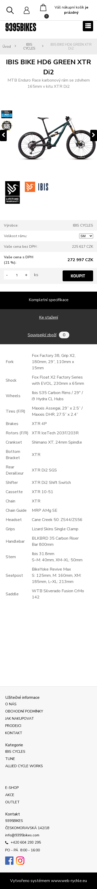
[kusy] (17, 274)
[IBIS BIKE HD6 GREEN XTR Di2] (48, 135)
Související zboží (48, 335)
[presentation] (3, 135)
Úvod (7, 47)
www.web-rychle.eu (69, 881)
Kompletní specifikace (49, 300)
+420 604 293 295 (23, 843)
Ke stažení (48, 317)
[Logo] (21, 27)
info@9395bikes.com (22, 835)
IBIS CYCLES (29, 47)
